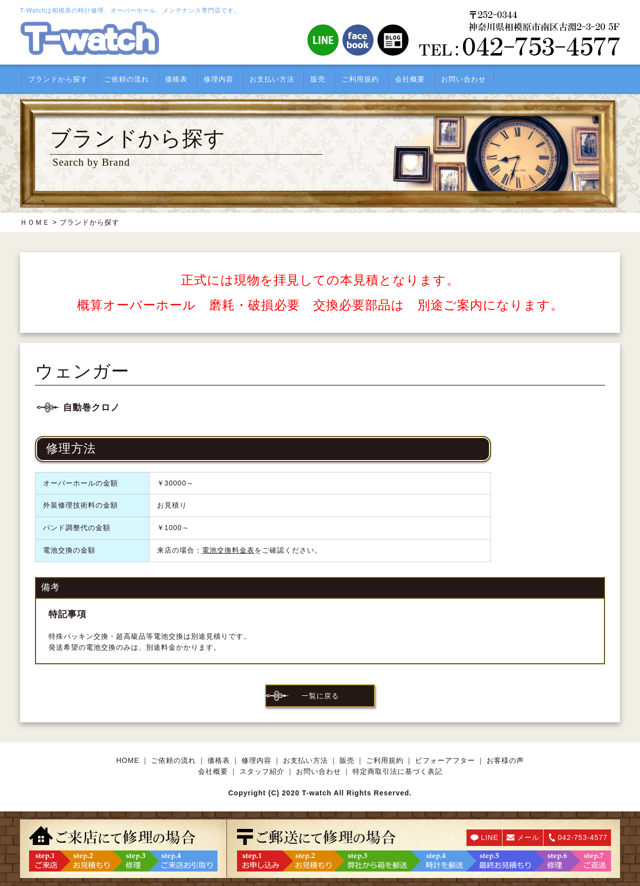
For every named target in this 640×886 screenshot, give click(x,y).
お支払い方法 (272, 79)
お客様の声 (505, 760)
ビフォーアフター (445, 760)
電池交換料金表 (228, 550)
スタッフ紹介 (262, 771)
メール (528, 837)
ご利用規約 (360, 79)
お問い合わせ (463, 79)
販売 (318, 79)
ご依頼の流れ (126, 79)
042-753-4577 (583, 837)
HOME (128, 760)
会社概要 (410, 79)
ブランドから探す (58, 79)
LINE (489, 837)
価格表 (176, 79)
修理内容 (219, 79)
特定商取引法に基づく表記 (397, 771)
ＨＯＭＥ (35, 222)
